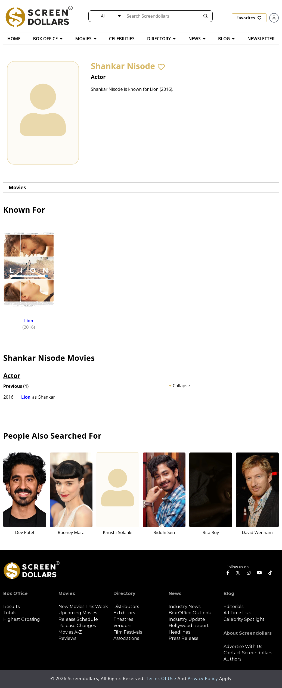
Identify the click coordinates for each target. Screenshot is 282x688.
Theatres (123, 619)
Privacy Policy (203, 678)
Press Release (184, 638)
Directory (124, 593)
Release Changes (77, 625)
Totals (9, 612)
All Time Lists (237, 612)
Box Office (15, 593)
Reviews (67, 638)
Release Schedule (78, 619)
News (175, 593)
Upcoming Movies (77, 612)
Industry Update (187, 619)
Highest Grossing (21, 619)
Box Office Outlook (190, 612)
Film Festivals (127, 632)
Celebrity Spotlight (244, 619)
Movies (17, 187)
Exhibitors (124, 612)
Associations (126, 638)
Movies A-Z (70, 632)
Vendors (122, 625)
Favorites (249, 17)
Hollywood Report (189, 625)
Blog (229, 593)
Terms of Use (162, 678)
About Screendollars (248, 633)
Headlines (179, 632)
